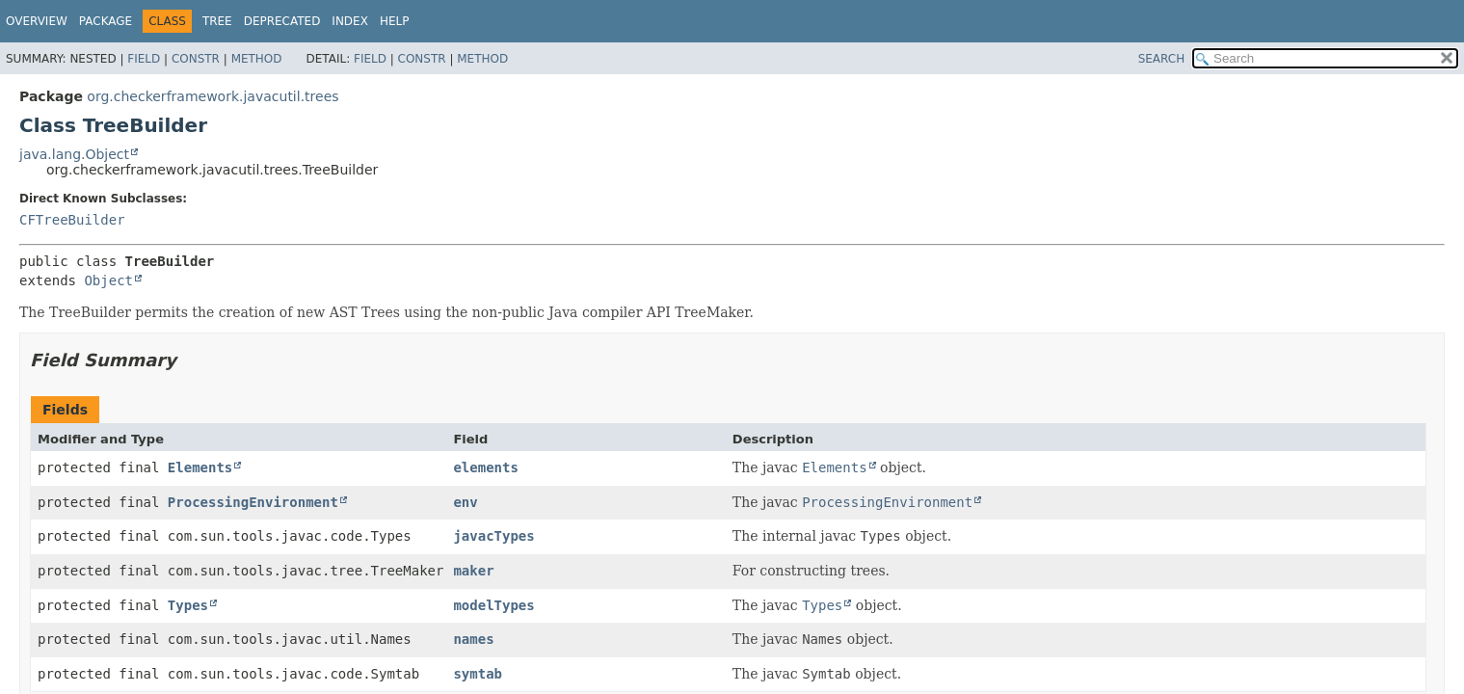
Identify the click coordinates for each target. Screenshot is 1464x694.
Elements (200, 467)
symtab (477, 673)
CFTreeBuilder (72, 219)
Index (350, 21)
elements (485, 467)
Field (143, 59)
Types (188, 605)
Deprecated (282, 21)
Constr (196, 59)
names (473, 639)
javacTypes (493, 536)
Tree (217, 21)
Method (256, 59)
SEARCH (1161, 59)
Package (105, 21)
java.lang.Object (74, 154)
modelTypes (493, 605)
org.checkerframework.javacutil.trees (212, 96)
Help (395, 21)
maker (473, 570)
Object (108, 280)
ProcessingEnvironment (253, 502)
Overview (36, 21)
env (465, 502)
